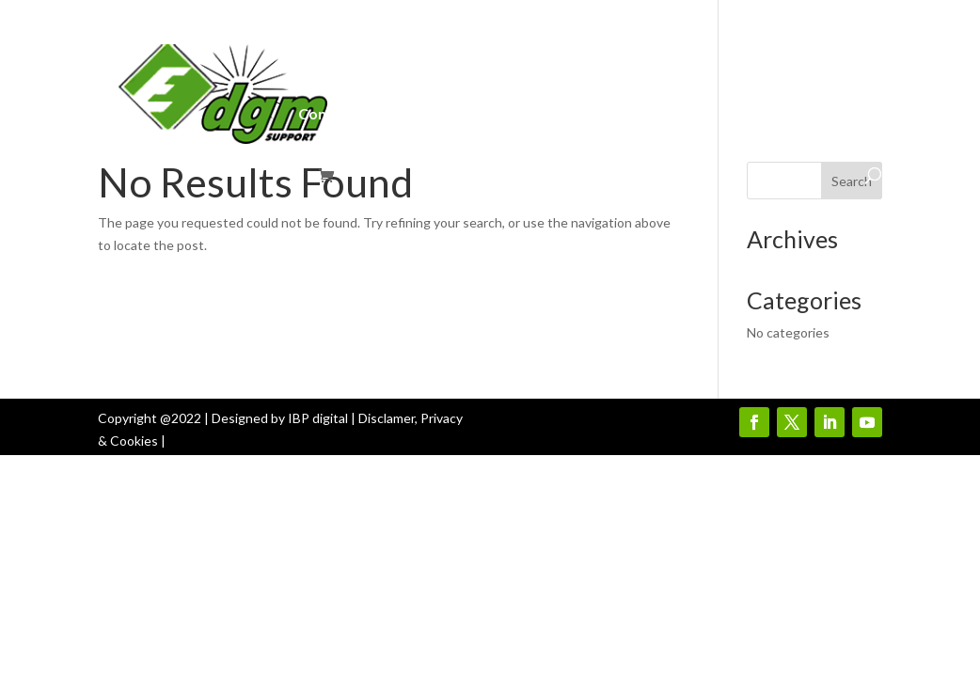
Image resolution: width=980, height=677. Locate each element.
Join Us (744, 54)
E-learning (436, 114)
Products (644, 54)
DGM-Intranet (348, 54)
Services (540, 54)
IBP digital (318, 418)
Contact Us (337, 114)
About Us (454, 54)
